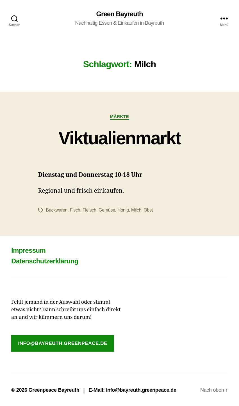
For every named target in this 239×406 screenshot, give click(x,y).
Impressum (28, 250)
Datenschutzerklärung (44, 261)
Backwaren (57, 210)
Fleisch (89, 210)
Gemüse (107, 210)
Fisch (75, 210)
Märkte (119, 116)
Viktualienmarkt (119, 138)
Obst (148, 210)
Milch (136, 210)
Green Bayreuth (119, 14)
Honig (123, 210)
